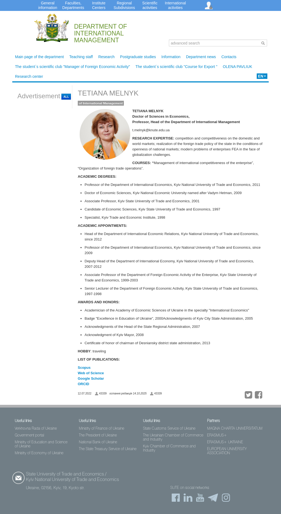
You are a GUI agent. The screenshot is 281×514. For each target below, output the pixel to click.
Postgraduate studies (138, 57)
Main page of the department (39, 57)
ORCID (83, 384)
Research (106, 57)
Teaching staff (81, 57)
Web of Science (91, 373)
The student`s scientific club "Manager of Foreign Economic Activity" (72, 66)
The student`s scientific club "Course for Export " (176, 66)
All (66, 96)
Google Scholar (91, 378)
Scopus (84, 368)
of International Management (101, 103)
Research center (29, 76)
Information (171, 57)
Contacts (228, 57)
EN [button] (262, 76)
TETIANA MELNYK (108, 93)
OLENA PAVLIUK (237, 66)
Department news (201, 57)
